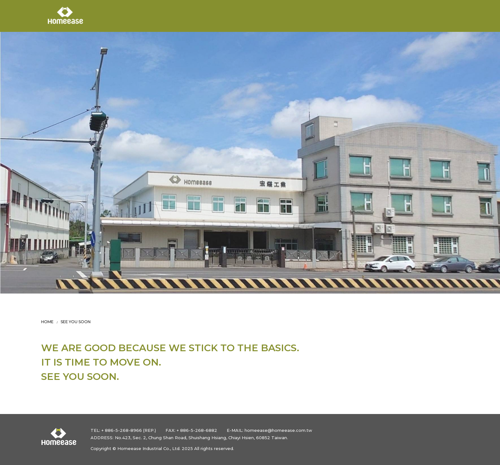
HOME (47, 321)
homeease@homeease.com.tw (278, 430)
